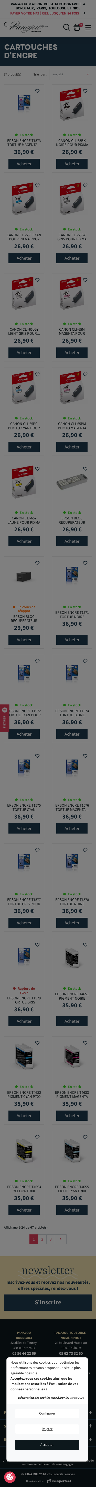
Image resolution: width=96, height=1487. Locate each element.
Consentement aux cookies (9, 1477)
